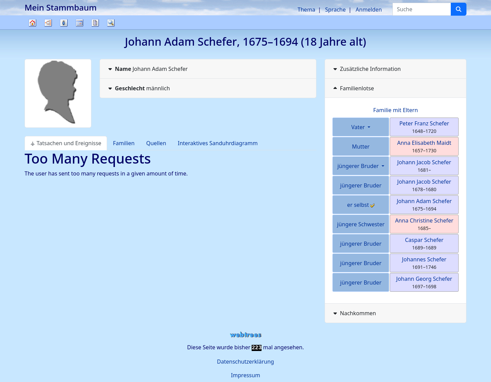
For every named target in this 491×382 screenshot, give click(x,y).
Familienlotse (353, 88)
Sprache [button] (335, 9)
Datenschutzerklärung (245, 361)
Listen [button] (64, 22)
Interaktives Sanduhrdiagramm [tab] (217, 143)
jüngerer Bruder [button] (358, 166)
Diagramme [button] (48, 22)
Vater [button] (358, 127)
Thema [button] (306, 9)
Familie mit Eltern (395, 110)
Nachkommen (354, 313)
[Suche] (458, 9)
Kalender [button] (79, 22)
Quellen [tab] (156, 143)
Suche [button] (111, 22)
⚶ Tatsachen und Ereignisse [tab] (65, 143)
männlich (138, 88)
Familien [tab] (124, 143)
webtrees (245, 334)
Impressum (245, 375)
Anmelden (369, 9)
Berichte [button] (95, 22)
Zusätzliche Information (366, 69)
